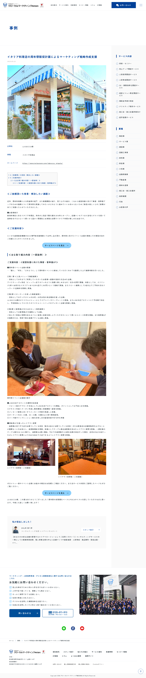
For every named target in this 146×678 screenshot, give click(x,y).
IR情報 (99, 5)
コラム (92, 5)
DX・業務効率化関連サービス (129, 86)
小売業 (122, 169)
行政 (121, 202)
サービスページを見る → (57, 245)
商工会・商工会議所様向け (130, 112)
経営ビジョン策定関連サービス (130, 94)
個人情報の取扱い (84, 664)
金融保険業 (123, 174)
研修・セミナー (125, 63)
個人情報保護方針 (70, 664)
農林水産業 (123, 185)
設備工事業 (123, 152)
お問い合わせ (123, 5)
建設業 (122, 147)
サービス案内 (64, 5)
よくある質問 (76, 656)
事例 (18, 641)
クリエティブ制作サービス (130, 106)
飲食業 (122, 163)
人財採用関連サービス (128, 74)
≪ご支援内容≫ (15, 178)
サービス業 (123, 141)
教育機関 (122, 196)
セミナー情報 (83, 5)
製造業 (122, 136)
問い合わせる (25, 613)
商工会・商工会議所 (127, 191)
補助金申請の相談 (126, 101)
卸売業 (122, 158)
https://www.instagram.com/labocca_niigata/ (43, 163)
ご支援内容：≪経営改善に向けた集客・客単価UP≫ (34, 183)
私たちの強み (83, 652)
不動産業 (122, 180)
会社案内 (54, 5)
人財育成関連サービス (128, 80)
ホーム (11, 641)
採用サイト (89, 656)
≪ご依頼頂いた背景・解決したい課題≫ (24, 175)
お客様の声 (123, 207)
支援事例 (74, 5)
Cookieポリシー (98, 664)
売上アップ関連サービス (129, 69)
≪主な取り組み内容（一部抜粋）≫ (25, 180)
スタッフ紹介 (68, 652)
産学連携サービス (126, 117)
